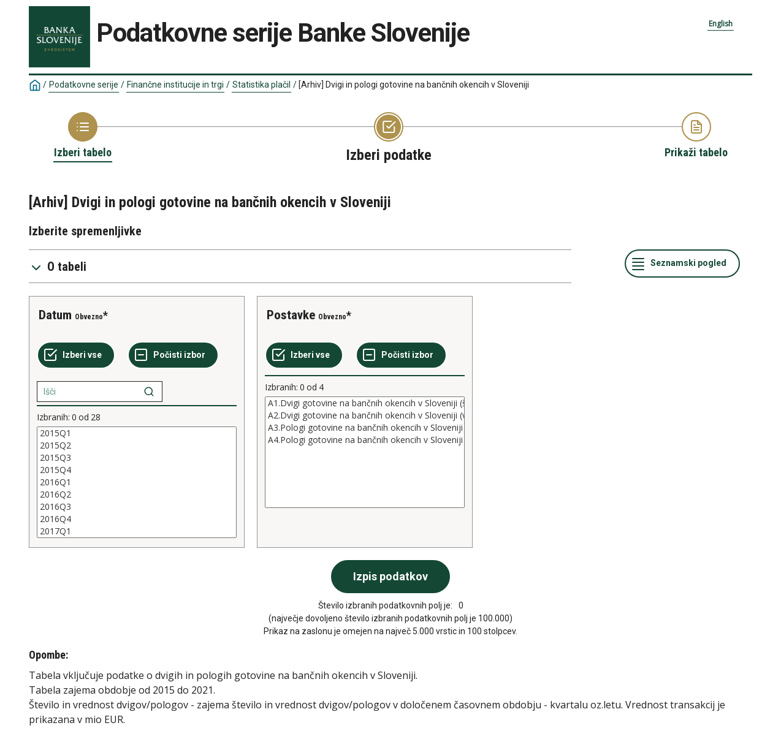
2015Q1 (136, 433)
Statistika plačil (261, 84)
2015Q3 (136, 458)
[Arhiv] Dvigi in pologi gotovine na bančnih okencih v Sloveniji (414, 84)
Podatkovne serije (83, 84)
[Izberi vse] (76, 355)
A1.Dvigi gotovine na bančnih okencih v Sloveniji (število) (364, 403)
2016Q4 (136, 519)
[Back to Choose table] (82, 136)
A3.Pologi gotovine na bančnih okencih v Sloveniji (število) (364, 428)
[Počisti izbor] (173, 355)
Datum (55, 315)
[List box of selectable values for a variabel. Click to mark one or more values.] (137, 482)
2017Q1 (136, 531)
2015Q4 (136, 470)
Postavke (291, 315)
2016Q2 (136, 494)
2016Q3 (136, 507)
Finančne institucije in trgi (175, 84)
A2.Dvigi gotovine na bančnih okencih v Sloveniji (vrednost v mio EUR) (364, 415)
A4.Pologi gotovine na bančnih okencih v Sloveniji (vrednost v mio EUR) (364, 440)
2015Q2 (136, 445)
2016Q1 (136, 482)
